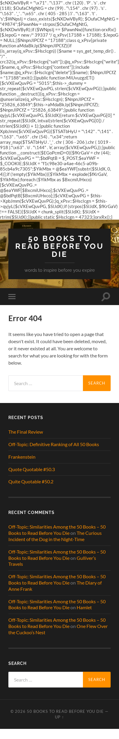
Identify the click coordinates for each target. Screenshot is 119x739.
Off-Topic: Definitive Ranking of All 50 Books (53, 444)
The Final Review (25, 432)
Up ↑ (59, 717)
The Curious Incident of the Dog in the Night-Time (55, 536)
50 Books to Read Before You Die (59, 246)
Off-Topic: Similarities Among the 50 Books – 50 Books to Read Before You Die (57, 530)
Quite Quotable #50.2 (30, 481)
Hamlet (84, 607)
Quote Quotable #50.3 (31, 469)
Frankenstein (21, 457)
